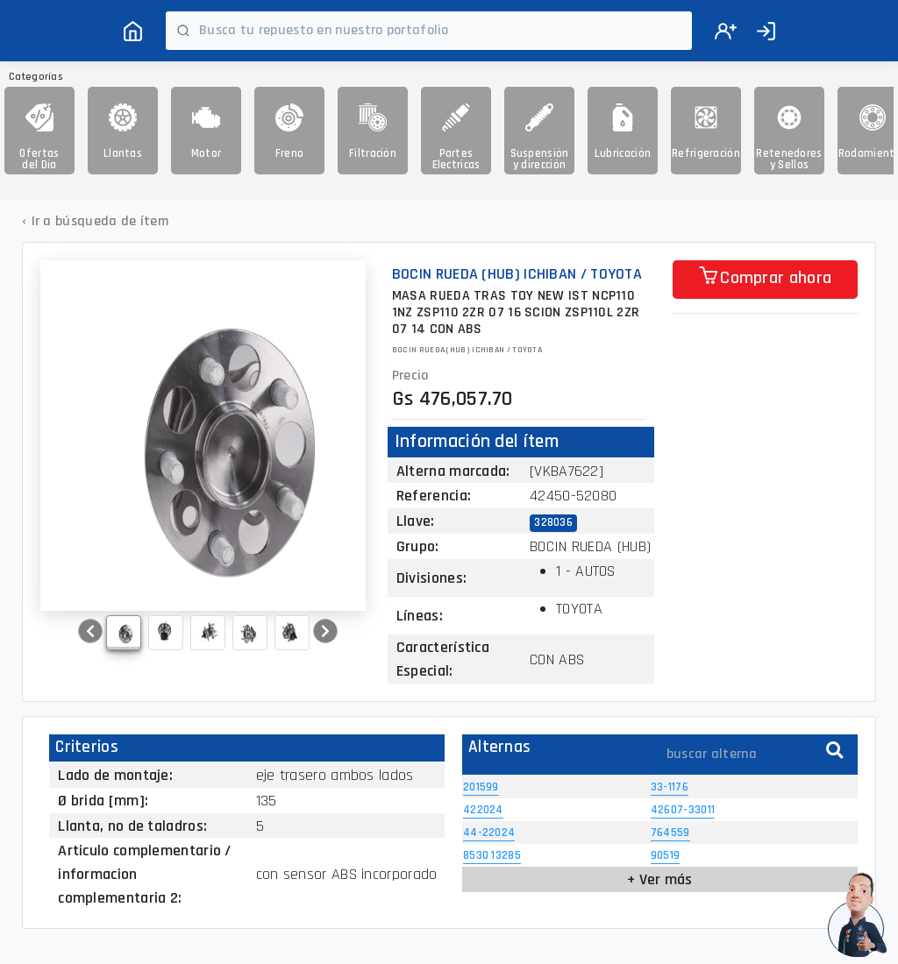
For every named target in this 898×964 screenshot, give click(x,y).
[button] (90, 631)
